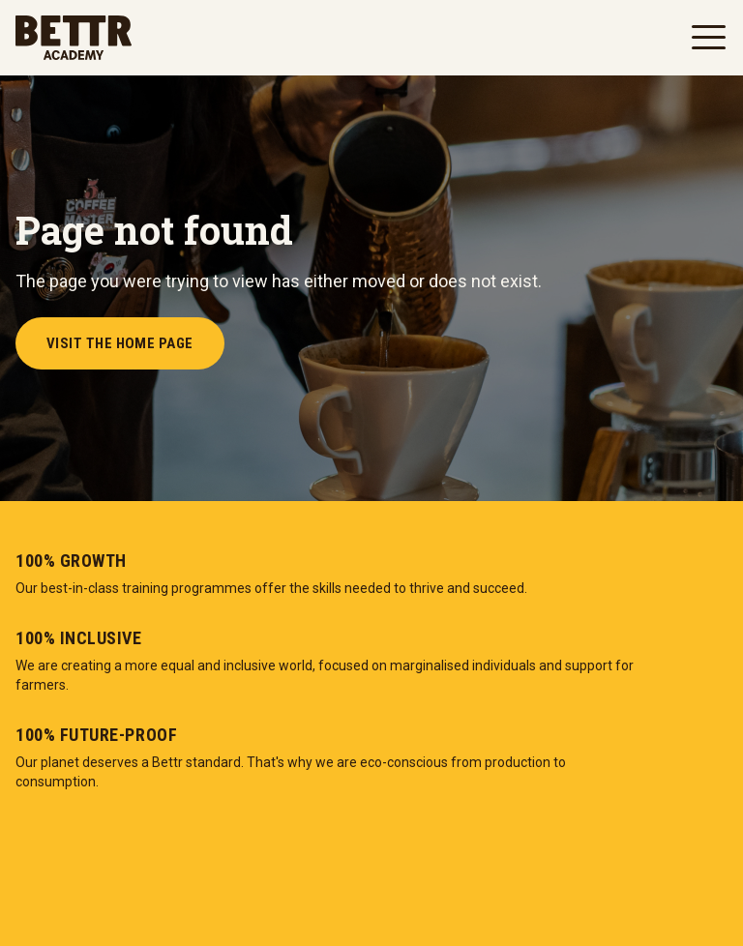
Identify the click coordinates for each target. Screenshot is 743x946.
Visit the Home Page (119, 343)
